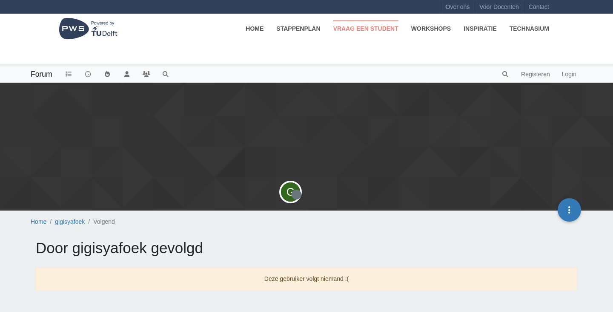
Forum (41, 74)
